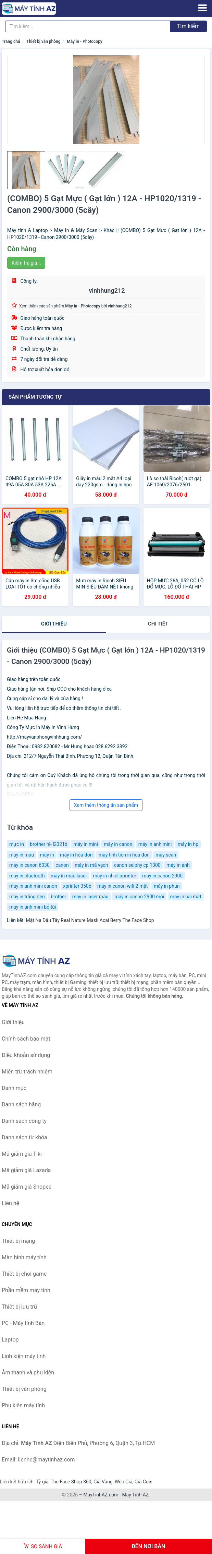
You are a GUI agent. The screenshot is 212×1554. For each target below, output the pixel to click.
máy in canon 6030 (29, 865)
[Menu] (202, 8)
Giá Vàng (103, 1481)
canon (61, 865)
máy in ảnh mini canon (33, 886)
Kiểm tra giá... (26, 263)
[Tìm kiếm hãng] (87, 26)
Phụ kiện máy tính (23, 1405)
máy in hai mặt (185, 896)
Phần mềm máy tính (26, 1290)
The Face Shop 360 (70, 1481)
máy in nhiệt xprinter (114, 875)
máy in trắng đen (27, 896)
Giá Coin (143, 1481)
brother (58, 896)
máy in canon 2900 (162, 875)
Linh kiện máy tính (24, 1356)
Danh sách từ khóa (24, 1137)
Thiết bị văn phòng (43, 41)
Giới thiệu (54, 624)
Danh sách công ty (24, 1121)
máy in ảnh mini (155, 844)
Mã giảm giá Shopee (26, 1186)
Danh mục (14, 1088)
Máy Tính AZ (135, 1494)
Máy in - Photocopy (84, 41)
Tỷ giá (42, 1481)
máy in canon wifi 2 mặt (122, 886)
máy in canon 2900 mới (139, 896)
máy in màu (21, 855)
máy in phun (167, 886)
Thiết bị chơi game (24, 1274)
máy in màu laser (69, 875)
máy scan (165, 855)
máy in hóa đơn (76, 855)
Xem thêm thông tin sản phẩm (106, 805)
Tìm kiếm (188, 26)
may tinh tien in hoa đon (124, 855)
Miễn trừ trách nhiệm (27, 1071)
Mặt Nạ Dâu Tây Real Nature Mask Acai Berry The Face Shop (90, 920)
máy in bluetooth (27, 875)
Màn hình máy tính (24, 1257)
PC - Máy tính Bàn (23, 1323)
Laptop (10, 1339)
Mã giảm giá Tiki (22, 1154)
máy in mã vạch (91, 865)
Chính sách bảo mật (26, 1038)
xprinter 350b (77, 886)
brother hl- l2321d (48, 844)
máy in (47, 855)
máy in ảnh (178, 865)
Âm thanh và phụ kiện (28, 1372)
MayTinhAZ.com (100, 1494)
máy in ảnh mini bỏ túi (32, 907)
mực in (16, 844)
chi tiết (158, 624)
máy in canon (118, 844)
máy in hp (188, 844)
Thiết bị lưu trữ (19, 1306)
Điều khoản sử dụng (26, 1055)
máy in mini (85, 844)
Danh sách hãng (21, 1104)
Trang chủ (11, 41)
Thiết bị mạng (18, 1241)
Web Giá (124, 1481)
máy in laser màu (90, 896)
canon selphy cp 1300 (137, 865)
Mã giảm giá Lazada (26, 1170)
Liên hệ (10, 1203)
